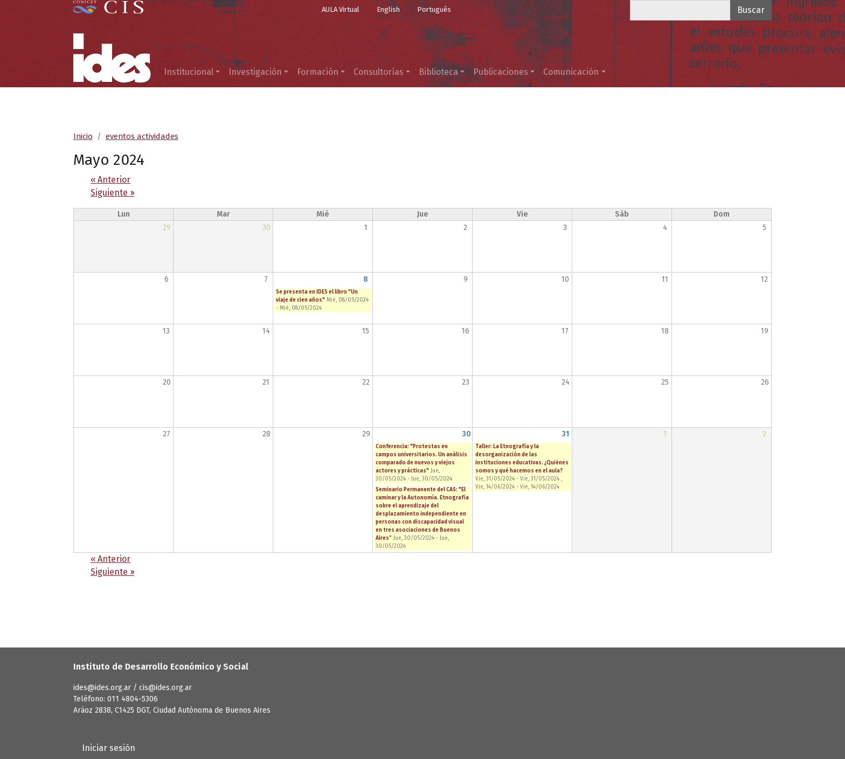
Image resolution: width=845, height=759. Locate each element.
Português (434, 9)
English (388, 9)
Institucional (188, 72)
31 (565, 433)
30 (466, 433)
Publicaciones (500, 72)
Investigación (255, 72)
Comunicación (571, 72)
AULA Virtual (340, 9)
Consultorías (379, 72)
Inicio (83, 136)
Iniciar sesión (108, 748)
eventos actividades (142, 136)
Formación (317, 72)
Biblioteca (438, 72)
